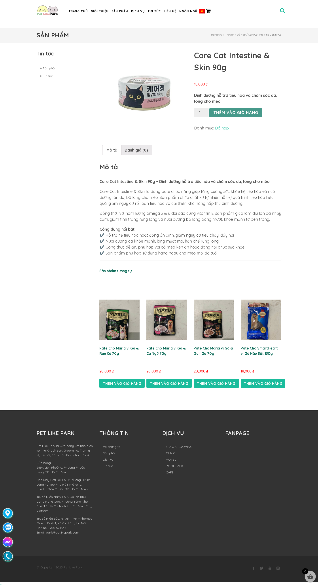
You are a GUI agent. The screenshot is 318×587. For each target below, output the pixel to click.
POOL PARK (174, 467)
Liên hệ (170, 11)
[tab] (111, 150)
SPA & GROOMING (179, 447)
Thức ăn (229, 34)
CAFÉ (170, 473)
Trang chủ (78, 11)
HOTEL (171, 460)
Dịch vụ (138, 11)
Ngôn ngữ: (192, 11)
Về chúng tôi (112, 447)
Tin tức (154, 11)
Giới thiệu (99, 11)
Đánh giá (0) (136, 150)
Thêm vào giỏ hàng (235, 112)
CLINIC (170, 454)
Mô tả (111, 150)
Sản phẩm (120, 11)
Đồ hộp (241, 34)
